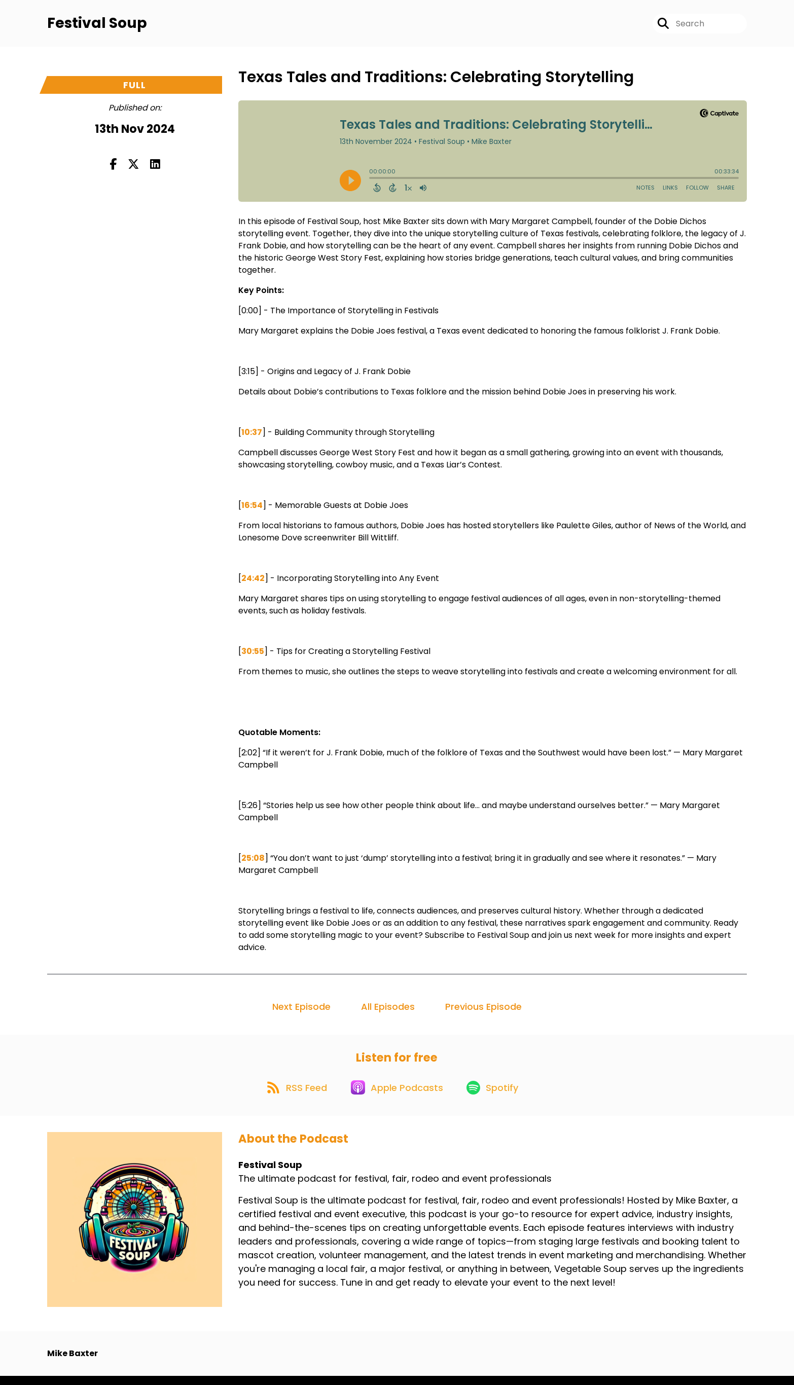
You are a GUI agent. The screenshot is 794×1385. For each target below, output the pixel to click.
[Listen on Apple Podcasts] (396, 1095)
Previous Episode (483, 1010)
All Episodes (388, 1010)
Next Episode (301, 1010)
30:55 (252, 655)
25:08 (253, 861)
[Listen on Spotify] (495, 1095)
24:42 (253, 582)
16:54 (252, 509)
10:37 (251, 436)
